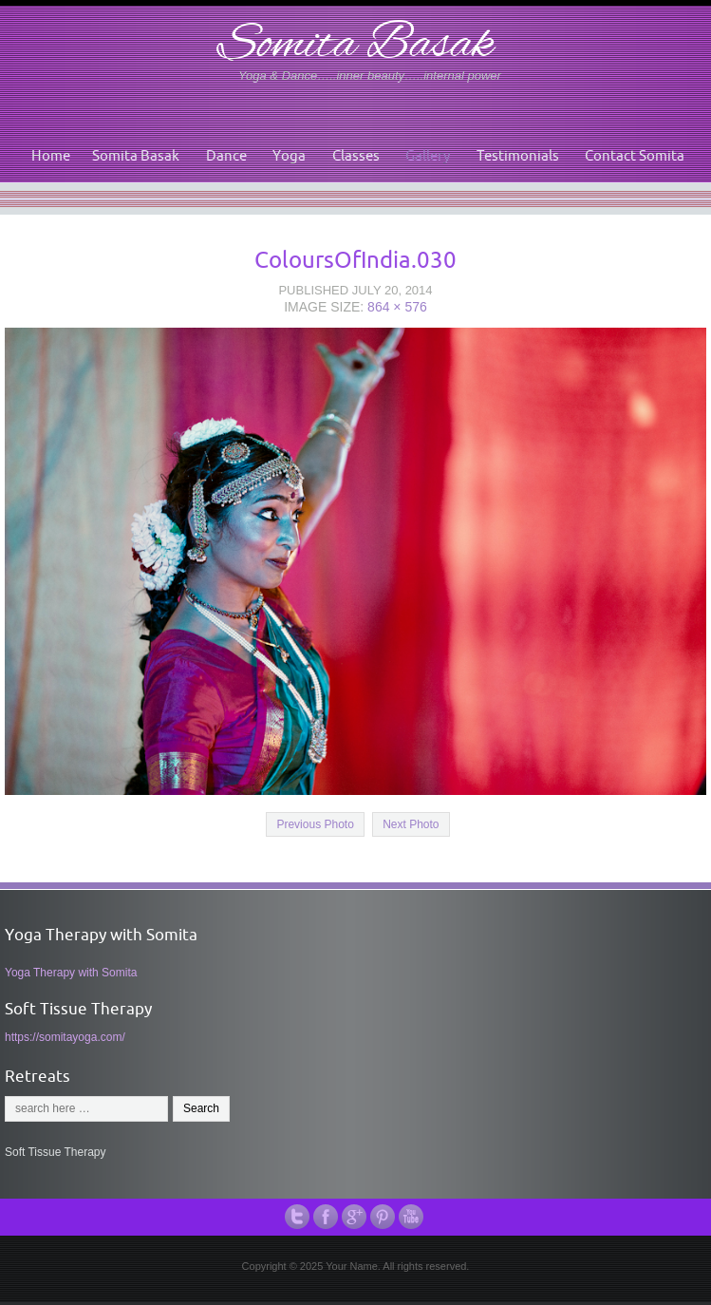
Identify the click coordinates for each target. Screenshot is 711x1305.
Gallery (427, 155)
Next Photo (411, 824)
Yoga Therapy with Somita (71, 972)
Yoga (289, 155)
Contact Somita (634, 155)
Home (50, 155)
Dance (226, 155)
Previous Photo (314, 824)
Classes (356, 155)
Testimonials (518, 155)
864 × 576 (397, 306)
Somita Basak (355, 46)
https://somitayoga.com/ (65, 1037)
